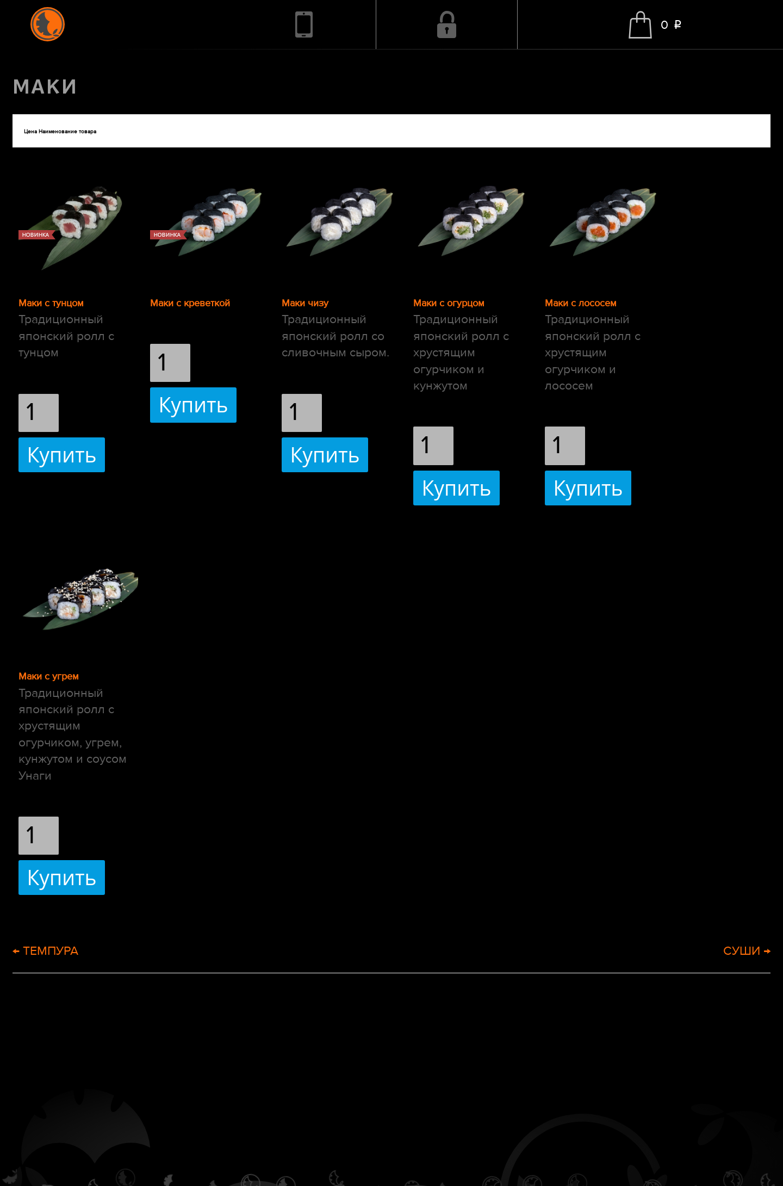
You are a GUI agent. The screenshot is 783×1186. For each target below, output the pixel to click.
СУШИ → (746, 951)
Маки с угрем (48, 676)
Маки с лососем (581, 303)
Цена (30, 131)
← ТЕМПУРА (45, 951)
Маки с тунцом (51, 303)
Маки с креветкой (190, 303)
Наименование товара (67, 131)
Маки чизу (305, 303)
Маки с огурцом (448, 303)
